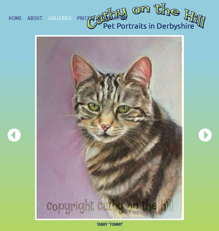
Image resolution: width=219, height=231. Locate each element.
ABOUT (35, 18)
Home (15, 18)
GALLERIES (59, 18)
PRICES (85, 18)
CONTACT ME (113, 18)
